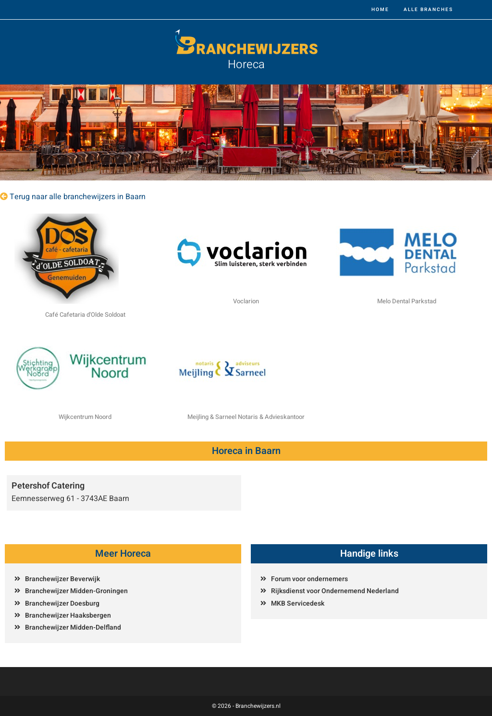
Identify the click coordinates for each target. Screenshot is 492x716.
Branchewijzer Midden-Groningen (76, 591)
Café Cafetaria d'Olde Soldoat (85, 314)
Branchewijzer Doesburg (62, 603)
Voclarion (246, 301)
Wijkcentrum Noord (85, 416)
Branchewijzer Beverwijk (62, 579)
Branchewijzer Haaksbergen (68, 615)
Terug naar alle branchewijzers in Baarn (78, 197)
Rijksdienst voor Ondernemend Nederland (335, 591)
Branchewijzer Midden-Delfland (73, 627)
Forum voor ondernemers (309, 579)
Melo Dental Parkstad (406, 301)
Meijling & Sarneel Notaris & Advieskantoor (246, 416)
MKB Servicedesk (297, 603)
